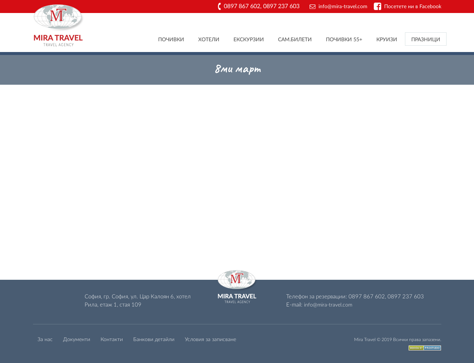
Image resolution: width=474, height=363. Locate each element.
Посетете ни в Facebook (412, 6)
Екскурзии (248, 39)
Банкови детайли (153, 339)
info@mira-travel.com (342, 6)
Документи (76, 339)
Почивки (171, 39)
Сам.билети (295, 39)
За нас (45, 339)
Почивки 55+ (344, 39)
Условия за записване (210, 339)
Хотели (208, 39)
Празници (425, 39)
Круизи (386, 39)
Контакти (112, 339)
